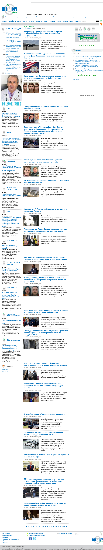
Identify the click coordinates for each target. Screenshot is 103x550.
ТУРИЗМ (52, 21)
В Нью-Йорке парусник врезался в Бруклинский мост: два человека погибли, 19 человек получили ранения (11, 348)
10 (43, 526)
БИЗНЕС (31, 21)
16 (56, 526)
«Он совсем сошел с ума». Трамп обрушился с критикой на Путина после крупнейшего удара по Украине (13, 67)
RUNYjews (78, 21)
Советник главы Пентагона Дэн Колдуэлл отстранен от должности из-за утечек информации (46, 311)
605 (64, 526)
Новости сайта (7, 535)
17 (58, 526)
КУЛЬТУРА (39, 21)
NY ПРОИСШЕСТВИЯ (13, 340)
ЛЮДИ (19, 21)
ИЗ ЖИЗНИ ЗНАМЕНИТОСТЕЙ (13, 315)
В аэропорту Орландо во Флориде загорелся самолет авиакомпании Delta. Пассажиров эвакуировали (43, 34)
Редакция (6, 537)
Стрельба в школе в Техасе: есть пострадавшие (44, 414)
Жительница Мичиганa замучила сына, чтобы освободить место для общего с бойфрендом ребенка (43, 386)
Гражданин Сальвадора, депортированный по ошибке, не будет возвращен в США (43, 434)
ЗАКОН (25, 21)
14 (51, 526)
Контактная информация (11, 539)
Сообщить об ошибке (65, 533)
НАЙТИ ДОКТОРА (87, 75)
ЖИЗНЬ (59, 21)
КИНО (9, 132)
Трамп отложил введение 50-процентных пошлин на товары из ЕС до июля (13, 46)
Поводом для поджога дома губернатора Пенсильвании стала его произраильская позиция (45, 364)
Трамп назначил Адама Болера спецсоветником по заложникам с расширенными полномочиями (45, 230)
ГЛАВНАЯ (4, 21)
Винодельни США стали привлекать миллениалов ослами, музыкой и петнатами (11, 115)
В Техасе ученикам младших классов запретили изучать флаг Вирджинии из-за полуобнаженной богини (44, 56)
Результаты (5, 369)
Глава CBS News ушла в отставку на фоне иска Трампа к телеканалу (11, 247)
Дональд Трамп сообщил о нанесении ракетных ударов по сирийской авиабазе (86, 66)
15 (53, 526)
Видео (78, 50)
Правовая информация (36, 533)
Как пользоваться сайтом (37, 535)
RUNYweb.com (27, 28)
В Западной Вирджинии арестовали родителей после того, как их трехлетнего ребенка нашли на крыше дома (45, 280)
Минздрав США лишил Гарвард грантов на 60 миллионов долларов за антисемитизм (11, 270)
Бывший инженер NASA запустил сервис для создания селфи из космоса (11, 195)
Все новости (8, 73)
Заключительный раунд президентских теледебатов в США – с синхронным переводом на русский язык (89, 70)
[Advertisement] (46, 100)
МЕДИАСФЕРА (12, 241)
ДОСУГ (46, 21)
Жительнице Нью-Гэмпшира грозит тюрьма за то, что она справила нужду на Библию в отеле (45, 77)
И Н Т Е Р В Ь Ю (87, 45)
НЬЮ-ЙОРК (12, 21)
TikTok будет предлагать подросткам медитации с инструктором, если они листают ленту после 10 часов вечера (11, 295)
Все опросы (5, 371)
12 (47, 526)
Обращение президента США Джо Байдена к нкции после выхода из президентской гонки (88, 57)
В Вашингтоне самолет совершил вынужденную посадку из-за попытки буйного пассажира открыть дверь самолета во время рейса (13, 58)
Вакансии (6, 541)
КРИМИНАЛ (11, 161)
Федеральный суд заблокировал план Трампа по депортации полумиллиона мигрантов (45, 504)
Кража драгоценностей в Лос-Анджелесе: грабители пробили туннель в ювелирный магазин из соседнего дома (46, 333)
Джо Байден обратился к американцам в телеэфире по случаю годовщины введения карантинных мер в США (87, 61)
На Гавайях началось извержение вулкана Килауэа (12, 51)
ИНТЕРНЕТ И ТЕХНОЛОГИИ (12, 188)
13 (49, 526)
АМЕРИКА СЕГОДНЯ (13, 29)
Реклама (6, 543)
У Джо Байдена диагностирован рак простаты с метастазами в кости (11, 322)
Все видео (77, 79)
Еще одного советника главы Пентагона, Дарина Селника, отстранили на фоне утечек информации (45, 259)
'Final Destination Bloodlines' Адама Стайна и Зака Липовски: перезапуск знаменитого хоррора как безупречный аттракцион (11, 141)
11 (45, 526)
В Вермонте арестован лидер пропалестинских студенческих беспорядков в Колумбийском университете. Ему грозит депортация (44, 481)
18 (60, 526)
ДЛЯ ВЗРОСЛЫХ (68, 21)
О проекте (6, 533)
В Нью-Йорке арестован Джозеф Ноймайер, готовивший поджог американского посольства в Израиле (11, 168)
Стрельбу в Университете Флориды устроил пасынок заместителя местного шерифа (43, 161)
